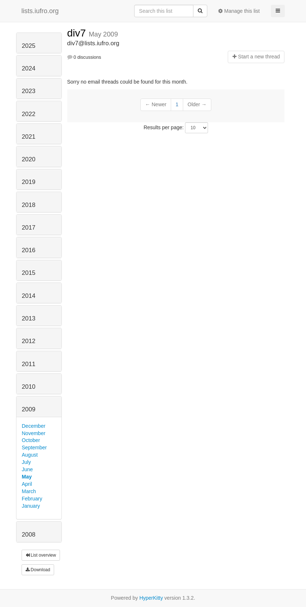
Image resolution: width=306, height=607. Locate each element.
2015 (28, 272)
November (34, 433)
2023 (28, 91)
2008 (28, 534)
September (34, 447)
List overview (41, 555)
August (30, 455)
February (32, 499)
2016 (28, 250)
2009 (28, 409)
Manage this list (239, 11)
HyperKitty (151, 598)
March (29, 491)
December (34, 426)
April (27, 484)
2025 (28, 45)
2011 (28, 364)
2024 (28, 68)
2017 (28, 227)
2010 (28, 386)
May (27, 477)
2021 (28, 136)
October (31, 440)
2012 (28, 341)
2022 (28, 114)
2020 (28, 159)
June (27, 469)
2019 (28, 181)
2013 (28, 318)
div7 (78, 33)
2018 (28, 204)
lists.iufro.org (40, 11)
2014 (28, 295)
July (26, 462)
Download (38, 569)
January (31, 506)
